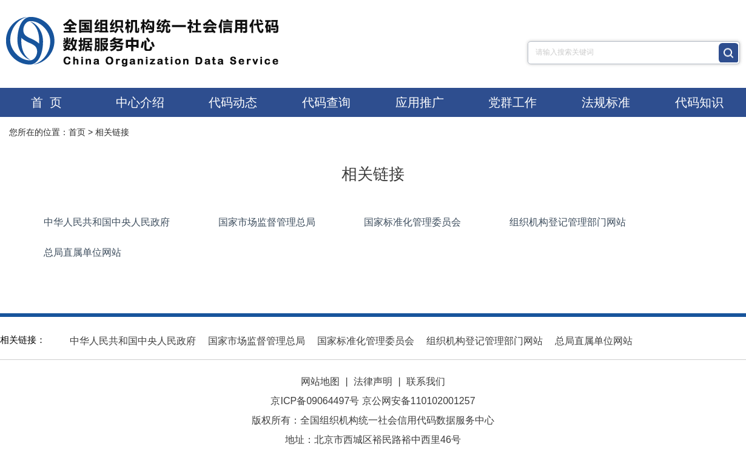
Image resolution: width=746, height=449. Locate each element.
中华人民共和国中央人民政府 (107, 222)
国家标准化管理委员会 (412, 222)
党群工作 (512, 102)
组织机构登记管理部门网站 (567, 222)
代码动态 (233, 102)
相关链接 (112, 132)
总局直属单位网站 (82, 252)
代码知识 (699, 102)
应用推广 (419, 102)
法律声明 (373, 381)
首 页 (46, 102)
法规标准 (606, 102)
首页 (77, 132)
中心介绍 (140, 102)
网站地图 (320, 381)
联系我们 (425, 381)
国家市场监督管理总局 (266, 222)
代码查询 (326, 102)
